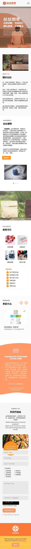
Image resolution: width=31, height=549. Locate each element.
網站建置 (8, 475)
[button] (21, 302)
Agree (16, 546)
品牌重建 (18, 475)
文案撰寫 (8, 473)
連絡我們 (6, 158)
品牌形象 (8, 471)
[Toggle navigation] (28, 3)
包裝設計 (18, 471)
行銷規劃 (18, 473)
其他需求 (8, 476)
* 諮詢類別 (7, 468)
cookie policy (22, 542)
